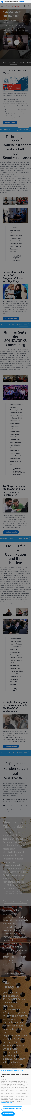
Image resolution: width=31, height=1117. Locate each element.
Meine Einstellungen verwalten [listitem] (12, 1108)
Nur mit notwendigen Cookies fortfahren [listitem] (12, 1070)
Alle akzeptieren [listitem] (8, 1113)
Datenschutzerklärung (6, 1102)
